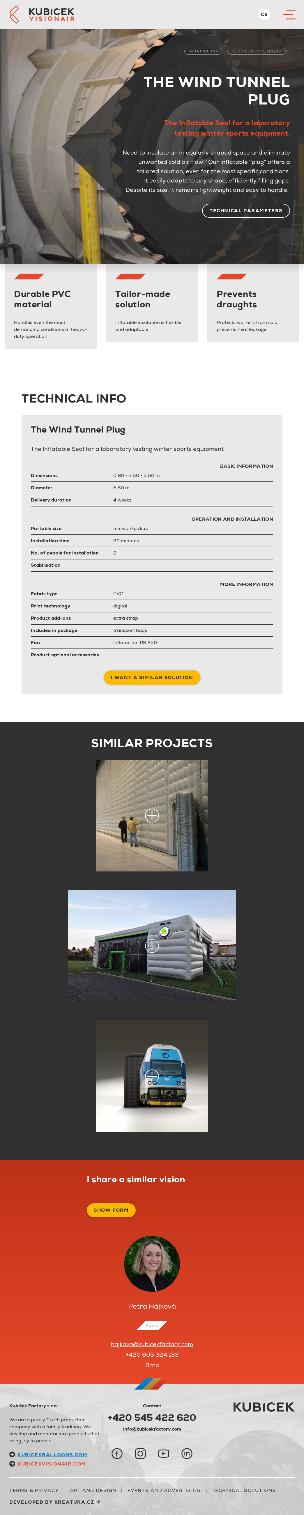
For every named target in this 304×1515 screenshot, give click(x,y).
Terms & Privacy (34, 1490)
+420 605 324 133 (152, 1354)
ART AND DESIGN (93, 1490)
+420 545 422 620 (152, 1417)
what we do (203, 51)
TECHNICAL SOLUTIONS (256, 51)
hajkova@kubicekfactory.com (152, 1344)
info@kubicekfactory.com (152, 1429)
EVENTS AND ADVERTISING (164, 1490)
